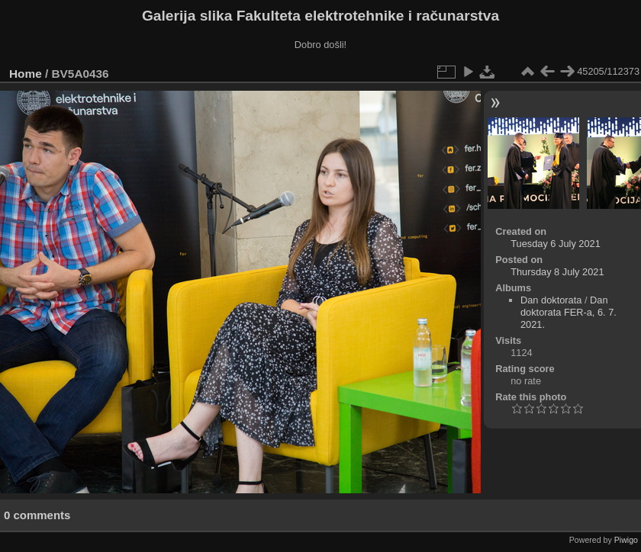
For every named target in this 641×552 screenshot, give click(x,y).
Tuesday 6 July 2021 (556, 243)
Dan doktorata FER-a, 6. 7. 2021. (568, 312)
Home (25, 73)
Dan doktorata (550, 300)
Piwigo (626, 539)
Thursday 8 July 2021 (557, 272)
